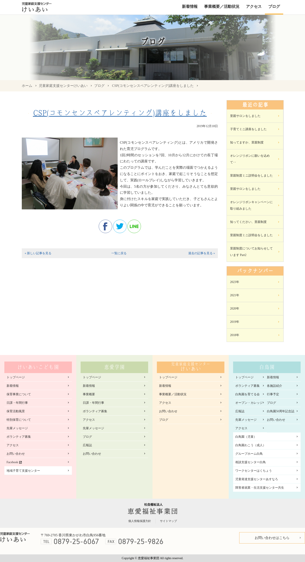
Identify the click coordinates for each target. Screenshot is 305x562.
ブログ (274, 6)
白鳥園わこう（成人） (250, 445)
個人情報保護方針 (139, 521)
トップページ (16, 377)
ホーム (27, 85)
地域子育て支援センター (23, 470)
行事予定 (273, 394)
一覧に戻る (119, 253)
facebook (105, 226)
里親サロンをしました (245, 116)
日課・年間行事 (17, 402)
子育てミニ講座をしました (248, 129)
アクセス (254, 6)
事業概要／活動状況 (221, 6)
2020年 (234, 308)
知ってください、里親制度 (248, 222)
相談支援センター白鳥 (250, 462)
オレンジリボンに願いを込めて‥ (250, 159)
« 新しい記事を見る (38, 253)
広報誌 (87, 445)
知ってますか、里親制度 (247, 142)
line (134, 226)
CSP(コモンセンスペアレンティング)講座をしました (153, 85)
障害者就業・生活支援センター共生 (259, 487)
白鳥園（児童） (246, 436)
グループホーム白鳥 (249, 453)
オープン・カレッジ (249, 402)
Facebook (12, 462)
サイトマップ (168, 521)
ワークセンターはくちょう (253, 470)
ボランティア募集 (19, 436)
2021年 (234, 295)
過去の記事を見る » (201, 253)
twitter (120, 226)
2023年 (234, 282)
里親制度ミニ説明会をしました (251, 175)
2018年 (234, 335)
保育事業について (19, 394)
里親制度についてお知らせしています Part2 (251, 252)
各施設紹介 (274, 385)
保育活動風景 (16, 411)
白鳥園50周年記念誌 (280, 411)
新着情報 (190, 6)
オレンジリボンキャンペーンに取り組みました (251, 205)
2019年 (234, 321)
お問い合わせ (16, 453)
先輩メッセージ (17, 428)
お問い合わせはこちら (272, 538)
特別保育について (19, 419)
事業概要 (89, 394)
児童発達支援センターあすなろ (256, 479)
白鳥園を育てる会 (247, 394)
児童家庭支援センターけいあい (63, 85)
